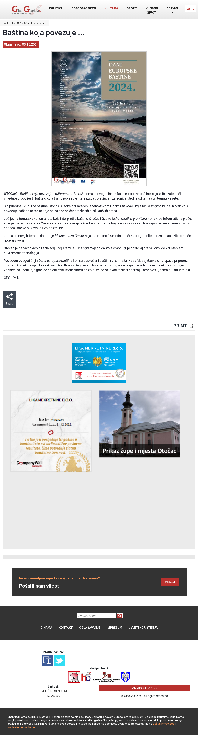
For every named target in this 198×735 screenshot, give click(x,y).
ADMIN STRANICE (144, 688)
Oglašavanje (89, 627)
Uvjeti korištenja (143, 627)
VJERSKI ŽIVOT (152, 10)
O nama (46, 627)
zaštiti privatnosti (163, 723)
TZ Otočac (53, 696)
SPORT (132, 8)
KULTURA (111, 8)
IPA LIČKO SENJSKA (53, 691)
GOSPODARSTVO (83, 8)
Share (9, 299)
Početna (6, 23)
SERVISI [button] (172, 8)
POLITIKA (56, 8)
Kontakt (66, 627)
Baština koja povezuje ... (35, 23)
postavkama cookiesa (21, 727)
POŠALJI (170, 582)
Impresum (114, 627)
